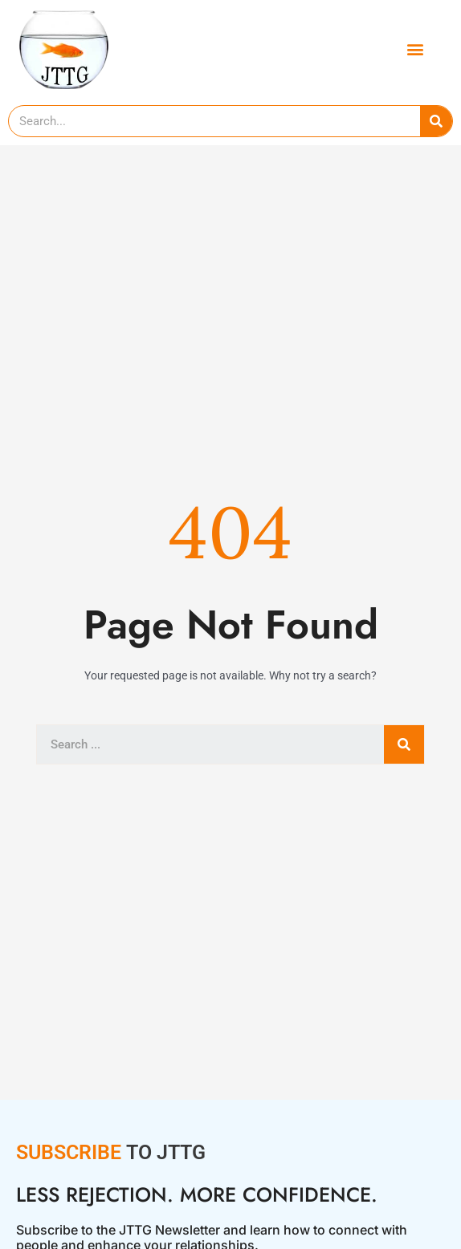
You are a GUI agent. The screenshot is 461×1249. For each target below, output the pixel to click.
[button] (415, 48)
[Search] (436, 121)
